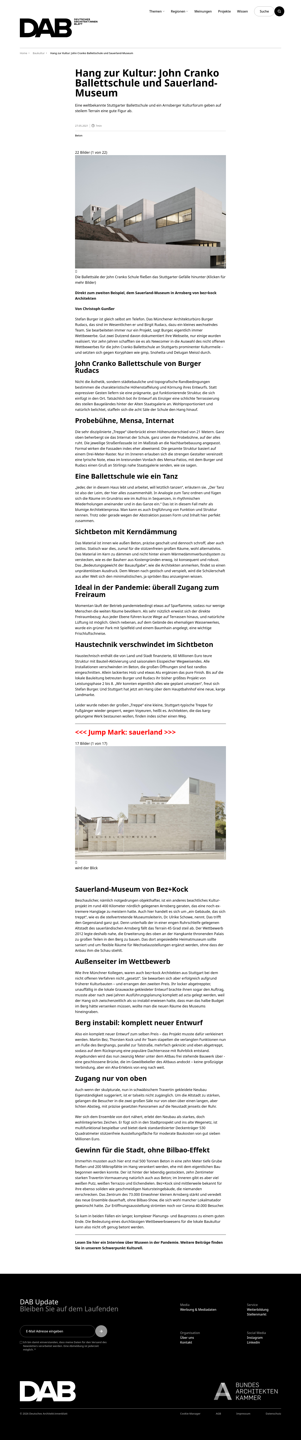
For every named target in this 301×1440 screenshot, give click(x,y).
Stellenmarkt (256, 1314)
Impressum (243, 1413)
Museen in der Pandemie (156, 1242)
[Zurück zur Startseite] (63, 29)
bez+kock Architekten (163, 972)
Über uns (187, 1337)
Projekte (224, 11)
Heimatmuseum (192, 939)
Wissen (242, 11)
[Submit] (101, 1331)
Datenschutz (273, 1413)
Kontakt (186, 1342)
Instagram (255, 1337)
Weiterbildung (258, 1309)
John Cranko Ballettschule (133, 346)
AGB (218, 1413)
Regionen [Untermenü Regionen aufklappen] (179, 11)
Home (23, 53)
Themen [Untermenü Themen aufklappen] (157, 11)
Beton (78, 135)
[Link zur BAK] (243, 1391)
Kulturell (134, 1248)
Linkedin (253, 1342)
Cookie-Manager (190, 1413)
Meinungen (203, 11)
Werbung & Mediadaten (198, 1309)
